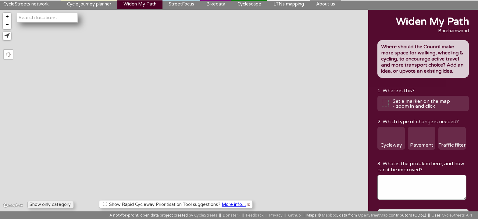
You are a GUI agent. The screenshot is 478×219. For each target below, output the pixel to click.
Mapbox (329, 215)
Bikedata (215, 4)
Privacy (276, 215)
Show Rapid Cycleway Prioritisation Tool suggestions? (176, 204)
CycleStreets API (457, 215)
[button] (7, 36)
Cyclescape (249, 4)
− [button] (7, 25)
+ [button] (7, 16)
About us (325, 4)
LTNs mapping (288, 4)
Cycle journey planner (89, 4)
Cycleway (391, 145)
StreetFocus (181, 4)
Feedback (255, 215)
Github (294, 215)
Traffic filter (452, 145)
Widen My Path (139, 4)
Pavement (421, 145)
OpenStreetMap (373, 215)
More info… (234, 204)
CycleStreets (205, 215)
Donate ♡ (232, 215)
